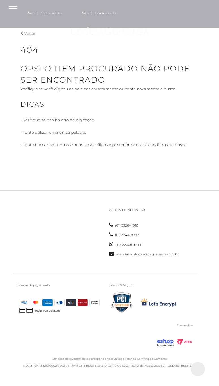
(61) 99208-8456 (125, 244)
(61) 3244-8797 (99, 13)
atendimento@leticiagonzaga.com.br (144, 254)
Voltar (28, 33)
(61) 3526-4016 (45, 13)
